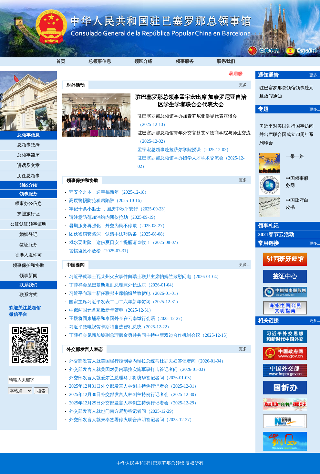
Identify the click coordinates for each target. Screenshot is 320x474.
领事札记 (268, 225)
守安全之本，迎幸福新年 (94, 192)
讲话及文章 (28, 165)
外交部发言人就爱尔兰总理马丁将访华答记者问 (116, 377)
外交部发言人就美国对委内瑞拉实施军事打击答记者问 (123, 369)
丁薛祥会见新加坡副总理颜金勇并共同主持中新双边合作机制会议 (134, 335)
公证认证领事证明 (28, 224)
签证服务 (28, 244)
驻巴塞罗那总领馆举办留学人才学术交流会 (180, 158)
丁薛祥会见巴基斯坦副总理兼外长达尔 (107, 285)
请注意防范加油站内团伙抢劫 (98, 217)
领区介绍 (143, 61)
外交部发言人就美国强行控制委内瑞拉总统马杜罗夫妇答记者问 (132, 361)
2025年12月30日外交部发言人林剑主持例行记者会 (119, 394)
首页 (60, 61)
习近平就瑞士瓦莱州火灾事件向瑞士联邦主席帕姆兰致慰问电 (130, 276)
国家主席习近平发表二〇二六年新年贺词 (109, 301)
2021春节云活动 (276, 234)
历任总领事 (28, 175)
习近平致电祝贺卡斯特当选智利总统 (105, 326)
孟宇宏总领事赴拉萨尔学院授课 (169, 149)
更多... (244, 84)
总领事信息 (99, 61)
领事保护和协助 (28, 265)
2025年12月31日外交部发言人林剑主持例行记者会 (119, 386)
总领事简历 (28, 155)
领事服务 (185, 61)
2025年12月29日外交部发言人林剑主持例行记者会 (119, 403)
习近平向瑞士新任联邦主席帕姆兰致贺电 (109, 293)
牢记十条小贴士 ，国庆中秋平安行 (103, 209)
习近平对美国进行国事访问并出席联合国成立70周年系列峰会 (286, 134)
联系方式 (28, 294)
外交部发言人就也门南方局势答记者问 (107, 411)
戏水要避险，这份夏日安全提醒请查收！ (109, 242)
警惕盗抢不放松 (85, 250)
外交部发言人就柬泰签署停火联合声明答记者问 (116, 419)
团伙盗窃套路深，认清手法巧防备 (103, 234)
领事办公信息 (28, 203)
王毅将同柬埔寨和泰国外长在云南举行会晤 (112, 318)
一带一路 (295, 156)
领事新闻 (28, 275)
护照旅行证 (28, 213)
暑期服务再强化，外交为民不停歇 (103, 225)
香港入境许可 (28, 255)
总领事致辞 (28, 144)
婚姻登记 (28, 234)
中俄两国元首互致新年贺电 (96, 310)
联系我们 (226, 61)
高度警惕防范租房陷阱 (91, 200)
